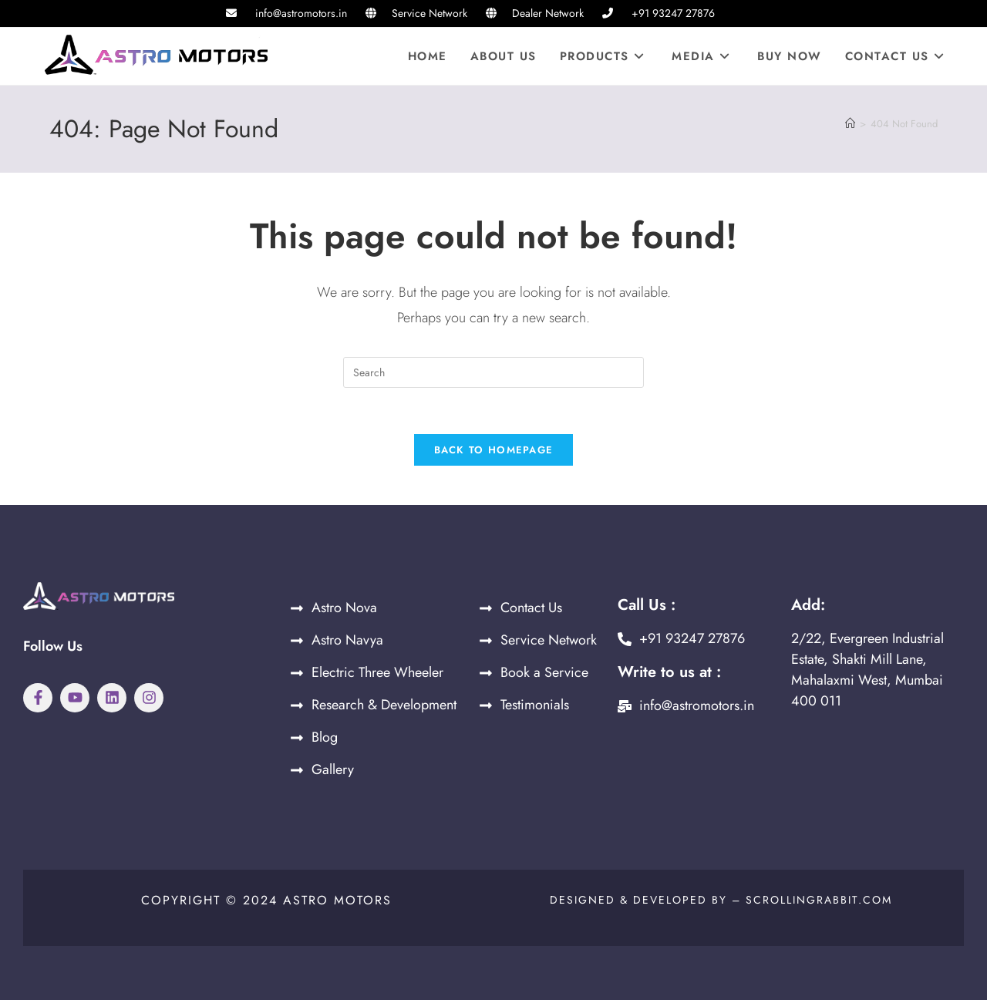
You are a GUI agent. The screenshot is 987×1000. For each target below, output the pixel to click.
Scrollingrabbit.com (819, 900)
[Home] (850, 123)
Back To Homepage (494, 450)
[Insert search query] (493, 372)
